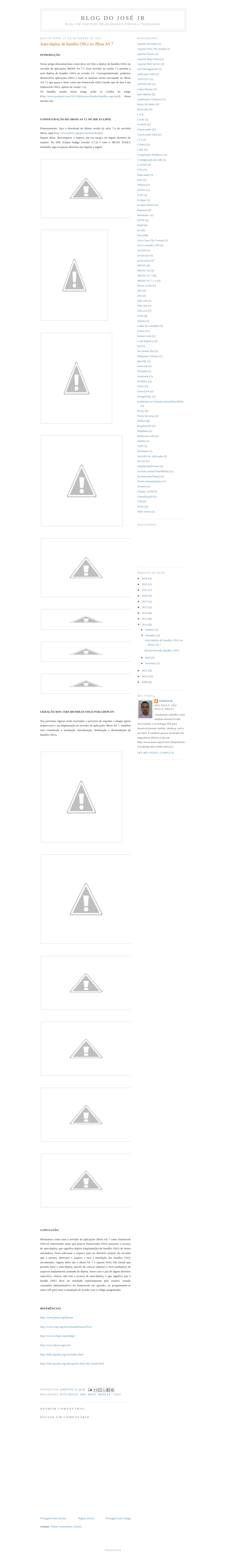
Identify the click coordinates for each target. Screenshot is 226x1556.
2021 (145, 590)
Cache (140, 119)
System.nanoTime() (148, 476)
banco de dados (146, 104)
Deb (139, 180)
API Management (147, 69)
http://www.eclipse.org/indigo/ (57, 1335)
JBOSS (92, 1394)
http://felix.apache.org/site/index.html (61, 1354)
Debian (141, 184)
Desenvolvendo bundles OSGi (161, 650)
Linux (140, 331)
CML (140, 149)
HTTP (141, 220)
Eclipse (141, 200)
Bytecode (142, 109)
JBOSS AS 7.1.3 (146, 280)
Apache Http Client (148, 59)
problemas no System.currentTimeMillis (160, 401)
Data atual (143, 174)
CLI (139, 139)
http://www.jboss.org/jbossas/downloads (78, 133)
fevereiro (150, 663)
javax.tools (143, 260)
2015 (145, 607)
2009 (145, 682)
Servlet (141, 461)
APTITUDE (144, 84)
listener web (144, 336)
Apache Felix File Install (151, 48)
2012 (145, 624)
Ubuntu (141, 486)
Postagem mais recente (53, 1518)
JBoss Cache (144, 285)
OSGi (117, 1394)
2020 (145, 595)
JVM (140, 315)
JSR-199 (142, 300)
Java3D (141, 250)
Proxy (140, 410)
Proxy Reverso (145, 416)
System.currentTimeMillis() (153, 471)
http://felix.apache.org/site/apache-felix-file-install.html (72, 1363)
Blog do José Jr (113, 18)
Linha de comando (148, 325)
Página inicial (86, 1518)
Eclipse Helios (145, 205)
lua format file (145, 351)
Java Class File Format (150, 240)
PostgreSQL (144, 396)
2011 (145, 670)
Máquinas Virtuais (147, 356)
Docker (141, 190)
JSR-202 (142, 305)
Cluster (141, 144)
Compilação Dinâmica (150, 154)
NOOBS (142, 371)
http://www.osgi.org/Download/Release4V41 (66, 1326)
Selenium (142, 451)
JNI (139, 295)
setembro (150, 635)
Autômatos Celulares (149, 99)
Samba (141, 441)
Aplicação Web (146, 74)
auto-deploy (69, 1394)
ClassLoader (144, 129)
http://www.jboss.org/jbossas (56, 1317)
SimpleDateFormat (148, 466)
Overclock (143, 391)
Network (142, 366)
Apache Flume (145, 54)
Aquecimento (145, 89)
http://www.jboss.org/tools (55, 1345)
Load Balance (145, 341)
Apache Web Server (148, 64)
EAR (140, 195)
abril (148, 657)
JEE (139, 290)
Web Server (144, 511)
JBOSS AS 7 (105, 1394)
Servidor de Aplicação (150, 456)
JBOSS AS (143, 270)
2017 (145, 601)
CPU (140, 169)
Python (141, 420)
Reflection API (145, 436)
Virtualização (145, 496)
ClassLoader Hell (147, 134)
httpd (140, 225)
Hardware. (143, 215)
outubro (150, 629)
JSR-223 (142, 310)
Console (142, 164)
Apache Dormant (147, 43)
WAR (140, 506)
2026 (145, 578)
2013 (145, 618)
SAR (140, 446)
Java (83, 1394)
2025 (145, 584)
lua (139, 346)
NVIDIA (142, 381)
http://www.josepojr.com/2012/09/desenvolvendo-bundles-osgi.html (80, 96)
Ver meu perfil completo (155, 753)
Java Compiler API (148, 245)
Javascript (143, 255)
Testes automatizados (149, 481)
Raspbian (142, 431)
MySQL (142, 361)
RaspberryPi (144, 426)
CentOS (141, 124)
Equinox (142, 210)
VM (139, 501)
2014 (145, 613)
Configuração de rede (149, 159)
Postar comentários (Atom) (66, 1526)
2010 (145, 676)
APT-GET (143, 79)
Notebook (143, 376)
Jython (141, 321)
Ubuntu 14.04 (145, 491)
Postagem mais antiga (118, 1518)
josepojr (166, 701)
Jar (139, 230)
